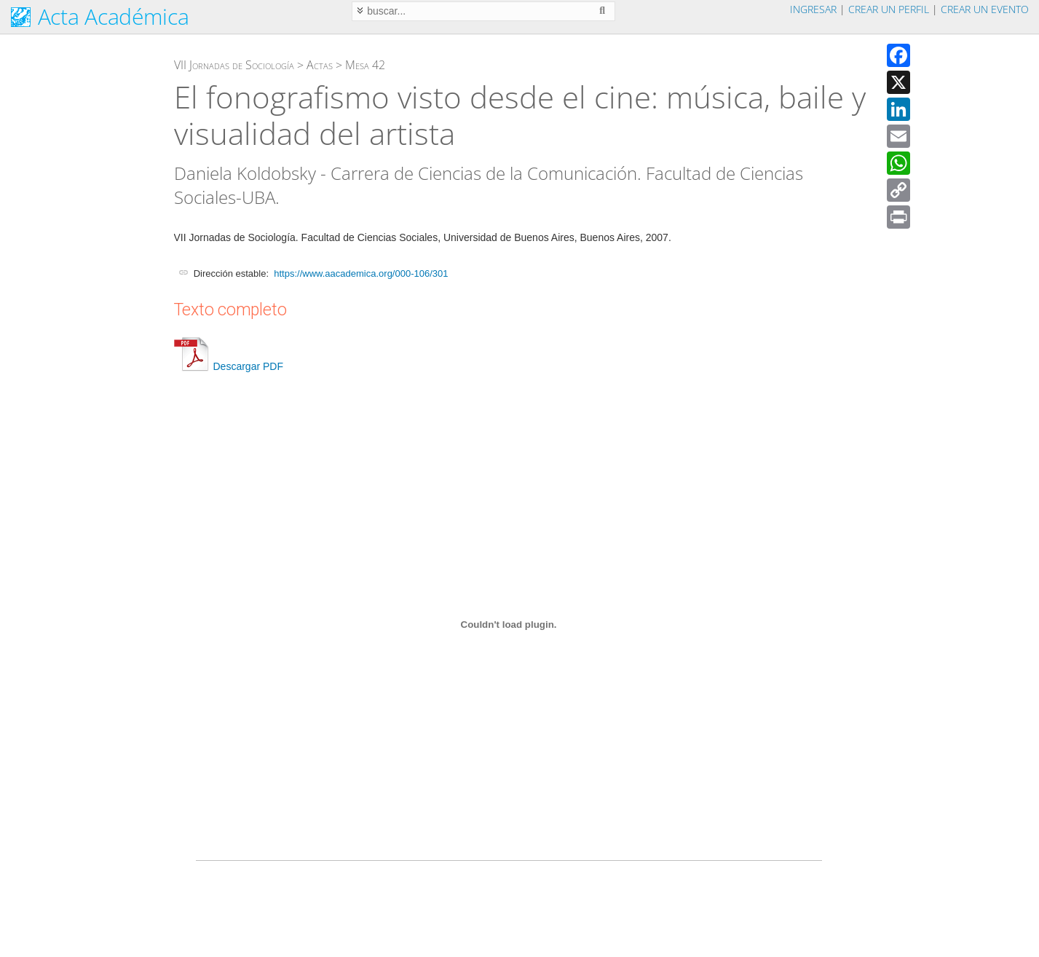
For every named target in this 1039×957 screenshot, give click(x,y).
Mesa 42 (365, 65)
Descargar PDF (228, 366)
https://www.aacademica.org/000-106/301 (361, 273)
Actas (320, 65)
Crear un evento (985, 9)
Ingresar (813, 9)
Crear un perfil (888, 9)
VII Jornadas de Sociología (234, 65)
